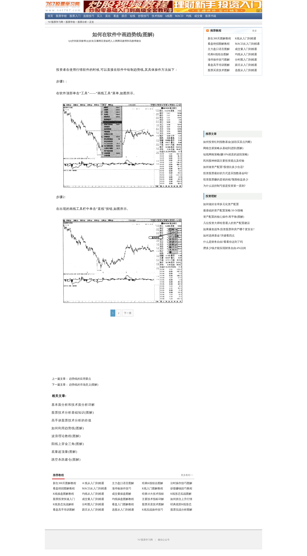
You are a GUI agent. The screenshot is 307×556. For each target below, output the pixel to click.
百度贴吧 (105, 41)
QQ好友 (90, 41)
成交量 (198, 15)
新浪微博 (81, 41)
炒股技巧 (143, 15)
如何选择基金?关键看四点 (219, 235)
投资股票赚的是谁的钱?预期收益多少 (225, 179)
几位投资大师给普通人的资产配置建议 (226, 223)
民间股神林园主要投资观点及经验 (223, 160)
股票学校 (61, 15)
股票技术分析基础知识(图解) (72, 412)
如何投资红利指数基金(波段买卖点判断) (227, 141)
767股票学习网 (55, 22)
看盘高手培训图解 (219, 64)
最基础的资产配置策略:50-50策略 (223, 210)
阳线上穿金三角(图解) (67, 444)
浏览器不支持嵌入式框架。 (123, 490)
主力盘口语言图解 (219, 49)
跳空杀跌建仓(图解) (66, 459)
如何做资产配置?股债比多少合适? (223, 167)
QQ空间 (72, 41)
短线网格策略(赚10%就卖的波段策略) (225, 154)
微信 (138, 41)
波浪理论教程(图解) (66, 436)
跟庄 (124, 15)
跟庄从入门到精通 (246, 64)
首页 (50, 15)
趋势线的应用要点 (80, 378)
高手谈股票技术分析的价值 (71, 420)
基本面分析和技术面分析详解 (73, 404)
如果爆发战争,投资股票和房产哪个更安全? (229, 229)
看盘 (116, 15)
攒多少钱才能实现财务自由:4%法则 (224, 248)
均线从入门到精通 (246, 54)
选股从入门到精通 (246, 70)
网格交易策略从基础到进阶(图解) (223, 148)
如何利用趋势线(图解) (67, 428)
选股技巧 (88, 15)
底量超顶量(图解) (64, 451)
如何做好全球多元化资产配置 (221, 204)
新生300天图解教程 (219, 38)
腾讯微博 (122, 41)
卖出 (108, 15)
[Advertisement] (123, 55)
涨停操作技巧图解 (219, 59)
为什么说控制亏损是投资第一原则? (224, 185)
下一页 (128, 313)
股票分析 (82, 22)
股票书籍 (210, 15)
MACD (179, 15)
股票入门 (75, 15)
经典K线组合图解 (218, 54)
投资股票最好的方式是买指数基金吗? (225, 173)
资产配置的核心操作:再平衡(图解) (223, 216)
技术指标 (157, 15)
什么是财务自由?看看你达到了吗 (223, 241)
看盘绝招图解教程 (219, 43)
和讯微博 (131, 41)
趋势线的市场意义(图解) (83, 384)
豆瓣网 (97, 41)
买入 (99, 15)
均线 (188, 15)
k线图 (168, 15)
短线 (132, 15)
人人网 (113, 41)
